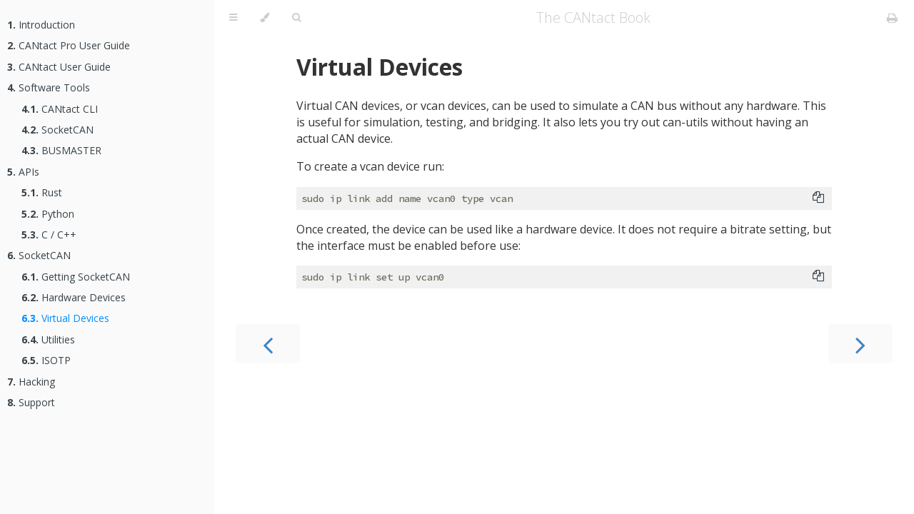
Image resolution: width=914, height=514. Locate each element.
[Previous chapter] (268, 343)
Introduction (41, 24)
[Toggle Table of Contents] (233, 18)
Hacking (31, 381)
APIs (23, 171)
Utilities (48, 339)
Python (47, 214)
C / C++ (48, 234)
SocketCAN (57, 129)
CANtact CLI (59, 109)
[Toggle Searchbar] (296, 18)
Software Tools (48, 87)
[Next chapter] (860, 343)
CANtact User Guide (59, 67)
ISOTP (46, 360)
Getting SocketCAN (75, 276)
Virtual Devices (65, 318)
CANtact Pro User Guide (68, 45)
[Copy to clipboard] (818, 198)
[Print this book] (892, 18)
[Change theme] (264, 18)
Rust (41, 192)
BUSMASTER (61, 150)
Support (31, 402)
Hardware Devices (73, 297)
